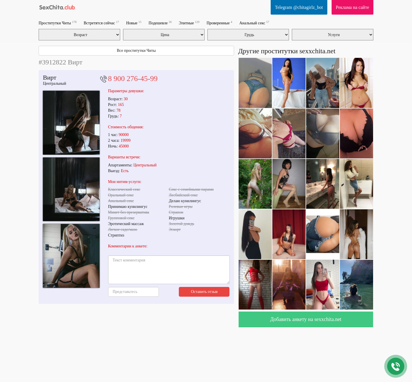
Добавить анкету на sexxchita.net (305, 319)
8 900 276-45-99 (133, 78)
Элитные (189, 22)
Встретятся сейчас (101, 22)
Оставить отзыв (204, 292)
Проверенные (219, 22)
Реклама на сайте (352, 7)
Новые (133, 22)
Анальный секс (254, 22)
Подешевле (160, 22)
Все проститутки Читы (136, 50)
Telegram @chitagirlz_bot (299, 7)
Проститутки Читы (58, 22)
